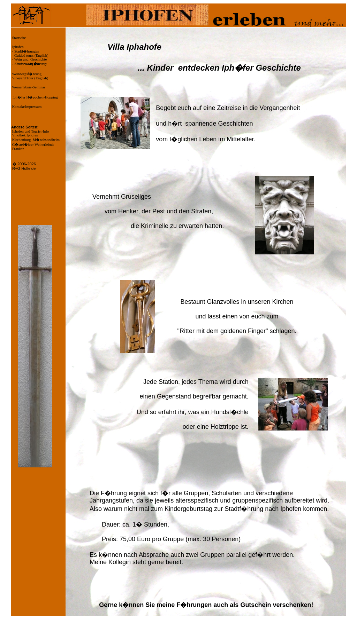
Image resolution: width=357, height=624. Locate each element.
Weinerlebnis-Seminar (28, 87)
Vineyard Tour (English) (29, 78)
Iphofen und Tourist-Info (30, 131)
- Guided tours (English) (29, 55)
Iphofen (17, 47)
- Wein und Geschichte (29, 59)
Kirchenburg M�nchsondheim (35, 140)
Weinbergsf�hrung (26, 74)
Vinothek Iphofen (24, 135)
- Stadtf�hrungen (25, 51)
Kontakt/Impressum (26, 107)
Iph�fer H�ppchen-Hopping (35, 97)
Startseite (18, 38)
